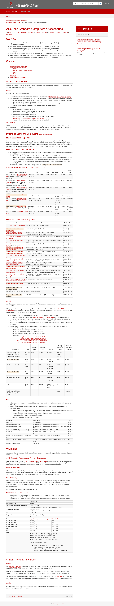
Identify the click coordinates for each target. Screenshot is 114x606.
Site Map (64, 604)
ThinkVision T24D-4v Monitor (14, 232)
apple (9, 32)
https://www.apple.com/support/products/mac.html (44, 519)
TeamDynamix (57, 604)
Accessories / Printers (16, 65)
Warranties (13, 75)
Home (8, 11)
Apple (15, 72)
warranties (9, 34)
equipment (51, 32)
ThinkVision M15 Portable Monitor (15, 225)
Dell (14, 74)
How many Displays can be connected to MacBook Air (32, 337)
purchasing (31, 32)
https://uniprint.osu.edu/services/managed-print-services (28, 118)
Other (18, 22)
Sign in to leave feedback (15, 596)
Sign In (106, 3)
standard (44, 32)
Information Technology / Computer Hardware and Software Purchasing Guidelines (89, 42)
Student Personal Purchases (18, 77)
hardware (58, 32)
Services (14, 11)
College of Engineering (15, 566)
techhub (38, 32)
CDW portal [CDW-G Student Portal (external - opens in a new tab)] (59, 576)
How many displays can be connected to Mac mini (31, 342)
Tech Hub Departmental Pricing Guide (43, 317)
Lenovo (15, 68)
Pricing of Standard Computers (18, 66)
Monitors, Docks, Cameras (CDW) (22, 70)
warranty (65, 32)
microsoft (23, 32)
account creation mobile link (26, 580)
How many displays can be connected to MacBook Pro (32, 340)
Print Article (84, 29)
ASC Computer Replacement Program (36, 461)
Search (8, 16)
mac (18, 32)
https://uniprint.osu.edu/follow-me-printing (59, 96)
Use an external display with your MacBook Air (33, 338)
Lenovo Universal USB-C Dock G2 (15, 280)
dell (14, 32)
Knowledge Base (25, 11)
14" (19, 208)
